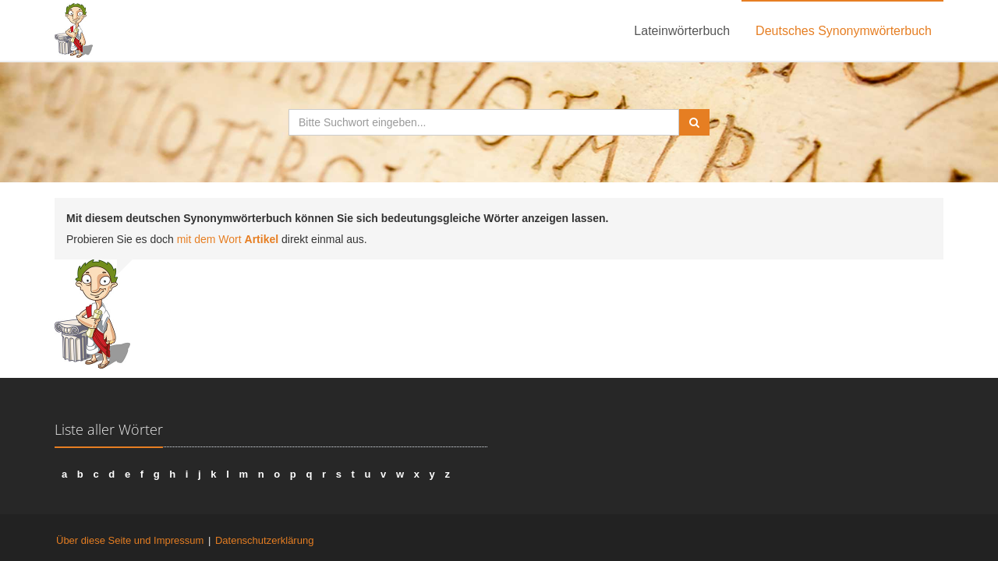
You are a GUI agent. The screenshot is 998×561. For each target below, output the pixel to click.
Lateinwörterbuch (682, 30)
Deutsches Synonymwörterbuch (844, 30)
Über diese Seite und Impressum (129, 540)
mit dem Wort (227, 239)
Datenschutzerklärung (264, 540)
